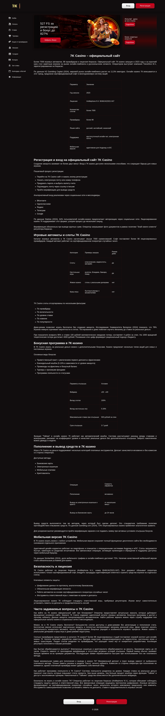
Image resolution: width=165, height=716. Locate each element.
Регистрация (145, 6)
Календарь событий (17, 71)
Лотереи (13, 60)
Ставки (12, 30)
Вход (128, 6)
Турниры (13, 35)
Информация (14, 77)
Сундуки (13, 53)
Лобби (12, 18)
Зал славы (13, 65)
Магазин (13, 47)
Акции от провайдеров (17, 42)
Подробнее (130, 24)
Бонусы (13, 24)
